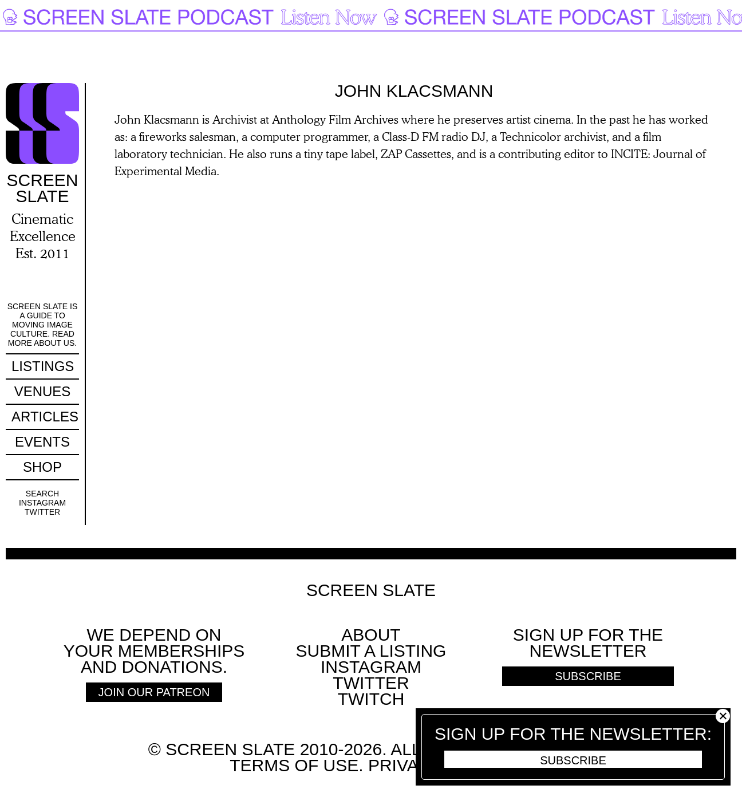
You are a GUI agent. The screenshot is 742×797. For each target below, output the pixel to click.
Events (42, 441)
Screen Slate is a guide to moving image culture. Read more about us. (42, 325)
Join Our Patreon (154, 692)
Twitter (42, 511)
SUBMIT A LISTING (371, 650)
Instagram (42, 502)
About (370, 634)
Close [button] (723, 716)
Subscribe (573, 760)
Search (42, 493)
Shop (42, 467)
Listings (42, 366)
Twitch (371, 698)
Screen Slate (371, 590)
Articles (44, 416)
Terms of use (294, 765)
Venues (42, 391)
